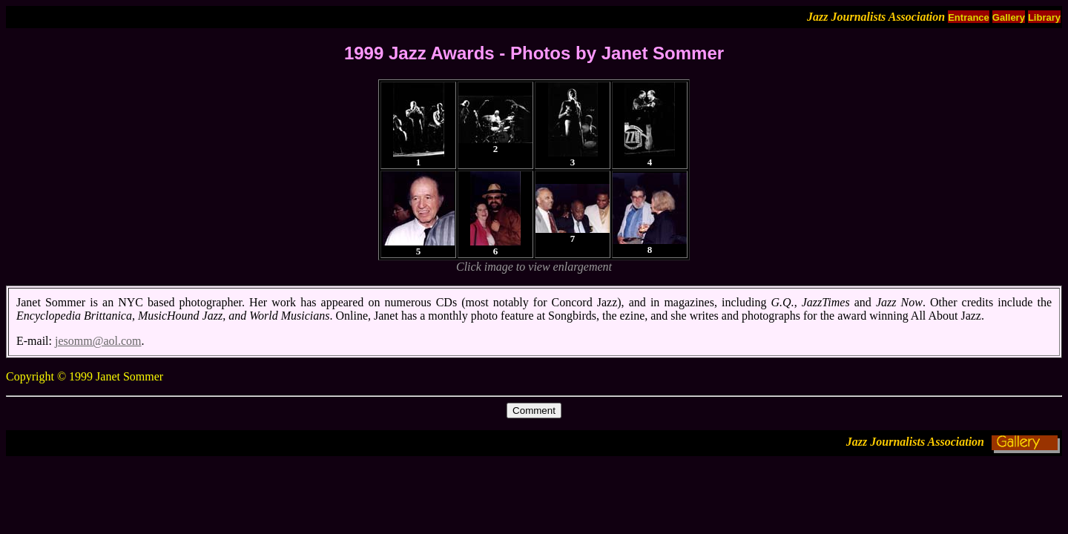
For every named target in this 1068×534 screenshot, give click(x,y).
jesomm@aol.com (98, 340)
